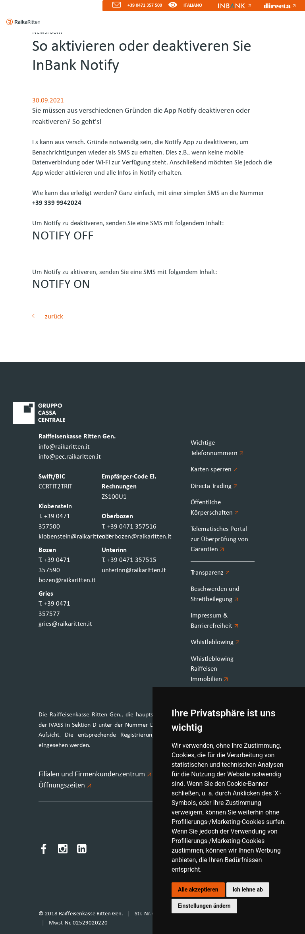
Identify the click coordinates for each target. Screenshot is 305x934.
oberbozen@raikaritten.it (137, 536)
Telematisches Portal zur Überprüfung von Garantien (219, 539)
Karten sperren (214, 469)
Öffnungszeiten (65, 785)
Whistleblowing (215, 642)
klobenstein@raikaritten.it (75, 536)
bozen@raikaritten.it (67, 580)
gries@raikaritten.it (65, 624)
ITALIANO (192, 5)
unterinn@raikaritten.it (134, 570)
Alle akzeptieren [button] (198, 889)
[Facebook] (44, 850)
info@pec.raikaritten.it (70, 456)
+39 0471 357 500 (144, 5)
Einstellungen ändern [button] (204, 906)
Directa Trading (214, 486)
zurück (47, 316)
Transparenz (210, 572)
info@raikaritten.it (64, 447)
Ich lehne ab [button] (248, 889)
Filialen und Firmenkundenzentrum (95, 774)
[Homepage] (20, 22)
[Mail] (113, 6)
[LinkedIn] (82, 850)
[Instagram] (63, 850)
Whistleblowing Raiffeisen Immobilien (212, 669)
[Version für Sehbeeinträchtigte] (172, 6)
